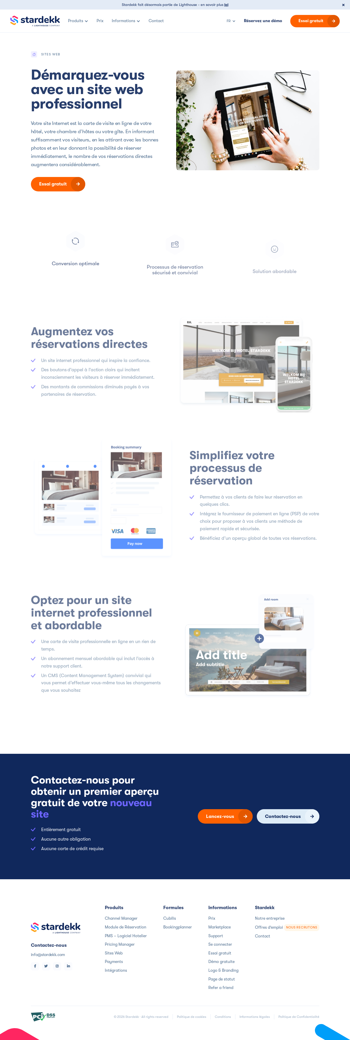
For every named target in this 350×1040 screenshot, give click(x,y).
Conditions (223, 1017)
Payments (114, 961)
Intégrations (116, 970)
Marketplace (219, 927)
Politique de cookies (191, 1017)
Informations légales (255, 1017)
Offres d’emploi (287, 927)
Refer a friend (220, 987)
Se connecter (220, 944)
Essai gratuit (219, 953)
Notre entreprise (270, 918)
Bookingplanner (177, 927)
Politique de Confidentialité (298, 1017)
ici (226, 5)
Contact (262, 936)
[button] (78, 21)
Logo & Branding (223, 970)
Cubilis (169, 918)
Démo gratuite (221, 961)
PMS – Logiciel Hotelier (126, 936)
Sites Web (114, 953)
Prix (211, 918)
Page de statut (221, 979)
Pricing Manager (120, 944)
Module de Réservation (125, 927)
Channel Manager (121, 918)
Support (215, 936)
